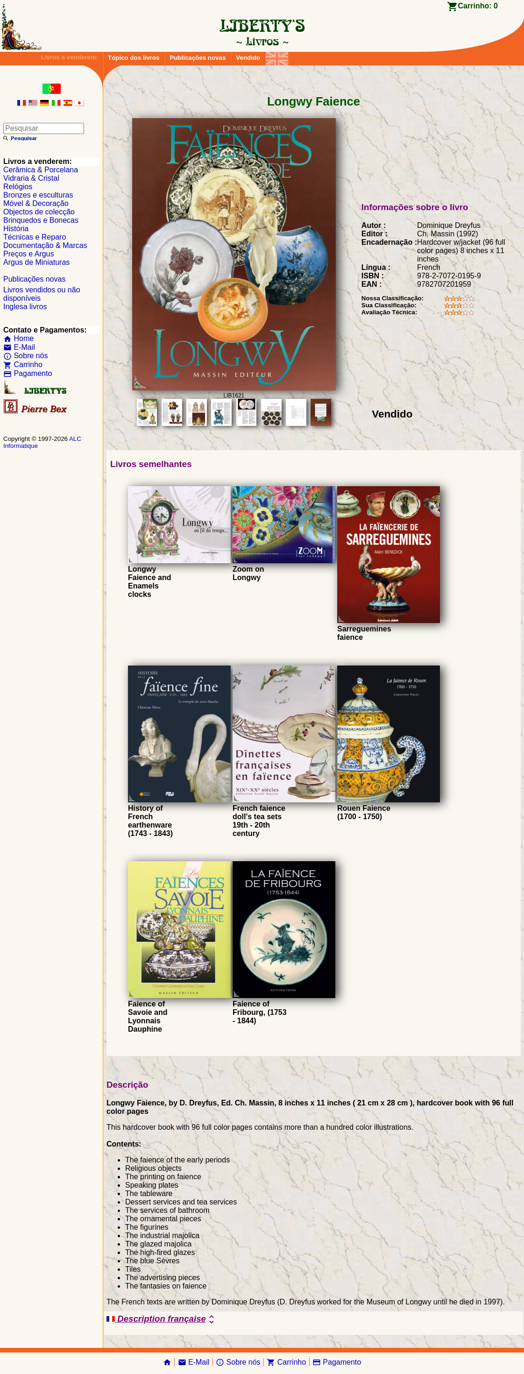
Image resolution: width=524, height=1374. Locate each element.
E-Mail (19, 347)
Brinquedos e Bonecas (40, 220)
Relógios (17, 187)
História (15, 229)
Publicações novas (198, 57)
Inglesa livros (25, 307)
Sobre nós (25, 356)
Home (18, 338)
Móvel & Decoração (36, 203)
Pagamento (27, 373)
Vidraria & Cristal (31, 178)
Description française (161, 1319)
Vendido (248, 57)
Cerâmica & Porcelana (40, 170)
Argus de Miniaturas (36, 262)
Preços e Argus (28, 254)
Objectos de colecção (39, 212)
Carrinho (22, 364)
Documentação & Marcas (45, 245)
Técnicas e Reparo (34, 237)
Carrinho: (478, 6)
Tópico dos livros (133, 57)
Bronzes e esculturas (38, 195)
